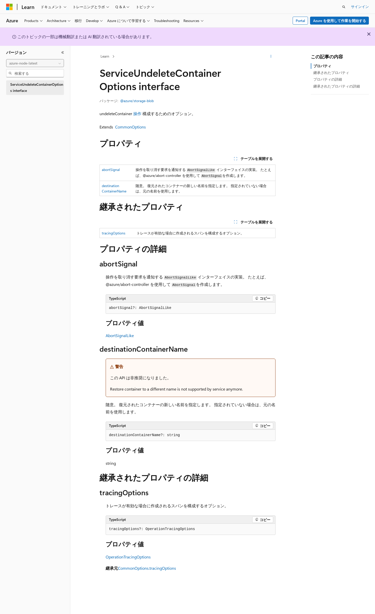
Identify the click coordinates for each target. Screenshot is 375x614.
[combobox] (35, 63)
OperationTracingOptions (128, 556)
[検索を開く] (344, 7)
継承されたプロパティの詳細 (336, 86)
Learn (105, 56)
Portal (300, 20)
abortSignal (111, 169)
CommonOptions (130, 127)
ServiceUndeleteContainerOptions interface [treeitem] (36, 87)
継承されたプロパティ (331, 72)
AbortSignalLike (120, 335)
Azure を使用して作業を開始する (339, 20)
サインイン (360, 6)
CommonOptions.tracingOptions (147, 568)
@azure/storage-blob (137, 100)
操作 (137, 113)
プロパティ (322, 65)
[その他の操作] (271, 56)
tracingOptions (113, 233)
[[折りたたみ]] (62, 52)
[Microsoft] (9, 7)
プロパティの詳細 (327, 79)
